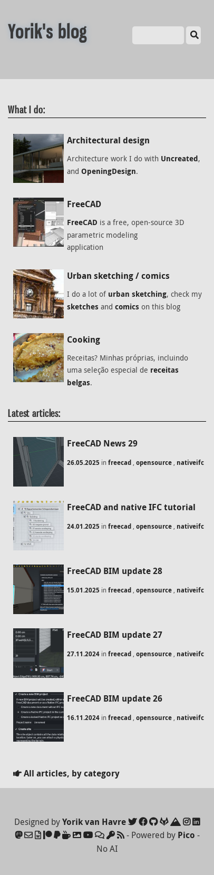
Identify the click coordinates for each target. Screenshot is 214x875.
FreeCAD (84, 204)
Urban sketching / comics (118, 275)
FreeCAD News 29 (102, 443)
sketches (83, 307)
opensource (154, 462)
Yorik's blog (47, 32)
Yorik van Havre (94, 822)
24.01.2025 (83, 526)
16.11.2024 (83, 717)
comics (127, 307)
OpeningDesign (108, 171)
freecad (119, 462)
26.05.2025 (83, 462)
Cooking (83, 339)
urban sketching (137, 294)
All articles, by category (66, 773)
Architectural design (108, 140)
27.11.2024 (83, 653)
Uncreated (179, 158)
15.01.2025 (83, 590)
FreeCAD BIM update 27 (114, 634)
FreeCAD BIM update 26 (114, 698)
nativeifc (190, 462)
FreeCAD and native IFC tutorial (131, 507)
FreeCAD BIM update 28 (114, 571)
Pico (186, 835)
